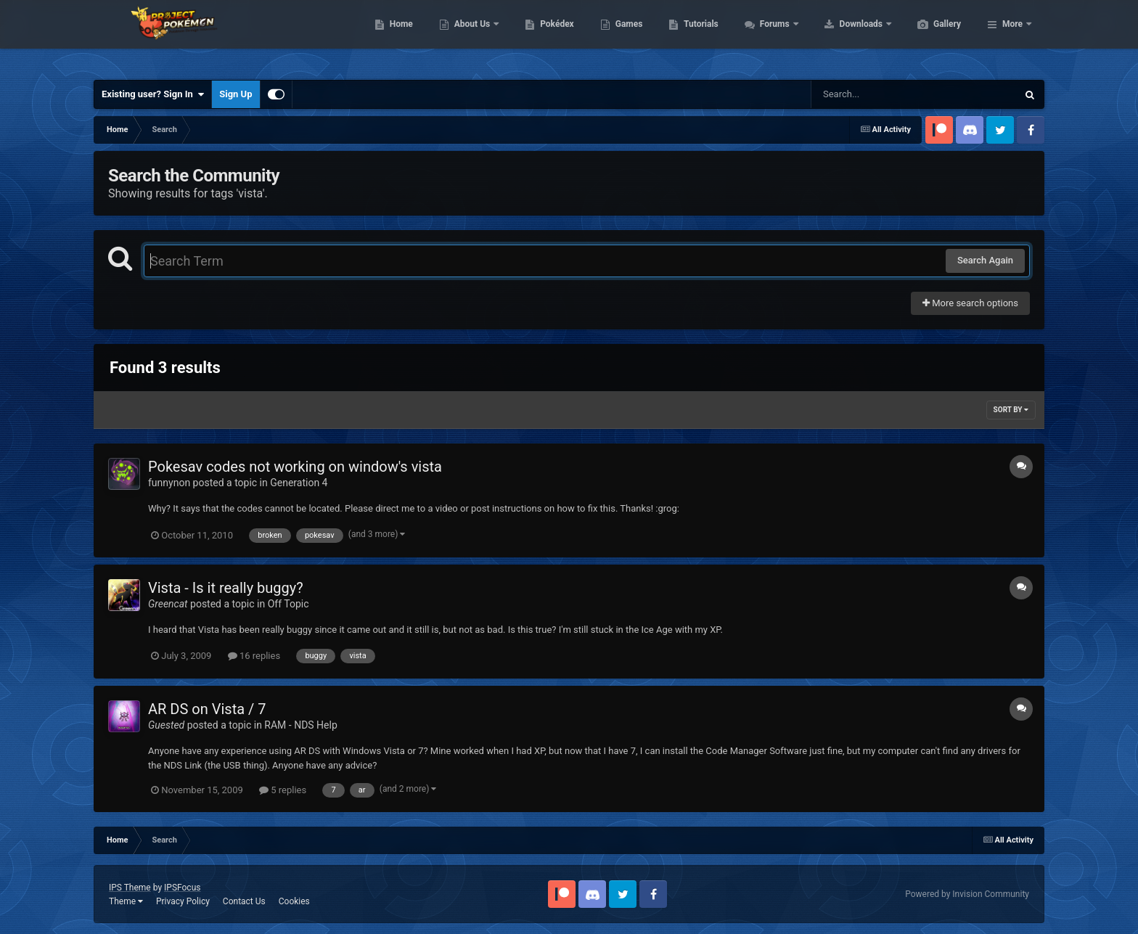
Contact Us (244, 901)
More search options (970, 303)
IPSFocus (182, 887)
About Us (542, 36)
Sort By (1011, 410)
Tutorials (769, 36)
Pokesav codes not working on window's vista (295, 466)
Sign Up (235, 94)
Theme (126, 901)
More (1012, 36)
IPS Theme (130, 887)
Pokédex (625, 36)
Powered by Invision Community (967, 894)
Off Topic (288, 604)
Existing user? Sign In (153, 94)
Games (698, 36)
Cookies (294, 901)
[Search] (877, 94)
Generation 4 (298, 482)
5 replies (282, 790)
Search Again (985, 260)
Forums (844, 36)
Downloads (930, 36)
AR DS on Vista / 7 (207, 709)
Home (470, 36)
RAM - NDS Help (300, 725)
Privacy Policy (183, 901)
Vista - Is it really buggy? (225, 588)
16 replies (254, 655)
